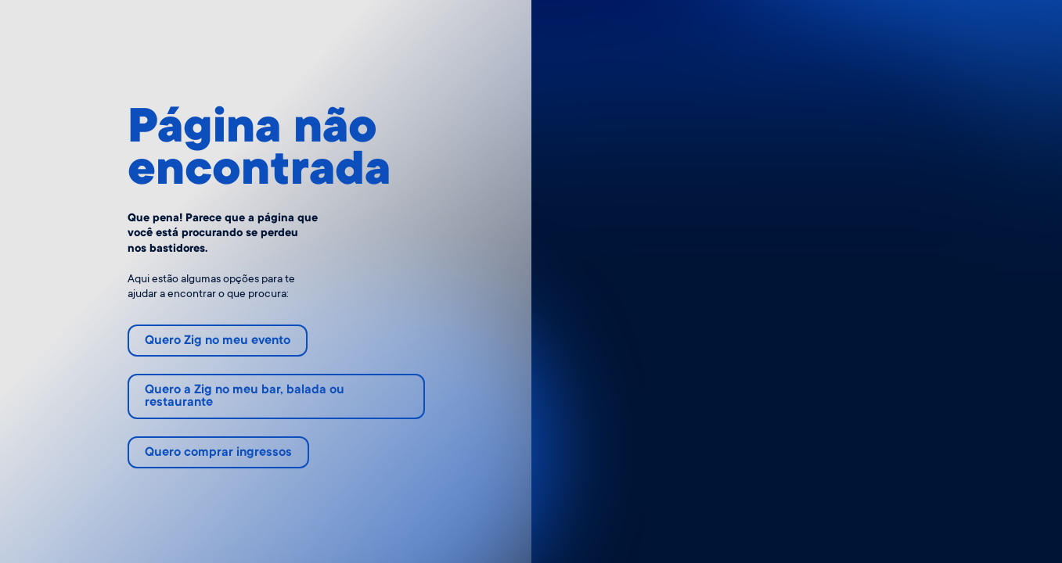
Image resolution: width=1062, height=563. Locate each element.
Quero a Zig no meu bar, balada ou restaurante (244, 397)
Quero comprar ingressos (218, 453)
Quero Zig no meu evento (217, 341)
